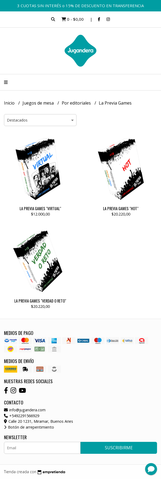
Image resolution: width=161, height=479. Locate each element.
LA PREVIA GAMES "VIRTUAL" (40, 208)
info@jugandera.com (25, 409)
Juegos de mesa (39, 103)
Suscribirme (119, 448)
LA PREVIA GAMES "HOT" (120, 208)
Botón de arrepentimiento (29, 427)
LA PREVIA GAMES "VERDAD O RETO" (40, 301)
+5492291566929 (21, 415)
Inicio (10, 103)
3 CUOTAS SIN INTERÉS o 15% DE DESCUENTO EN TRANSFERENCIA (80, 5)
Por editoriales (77, 103)
